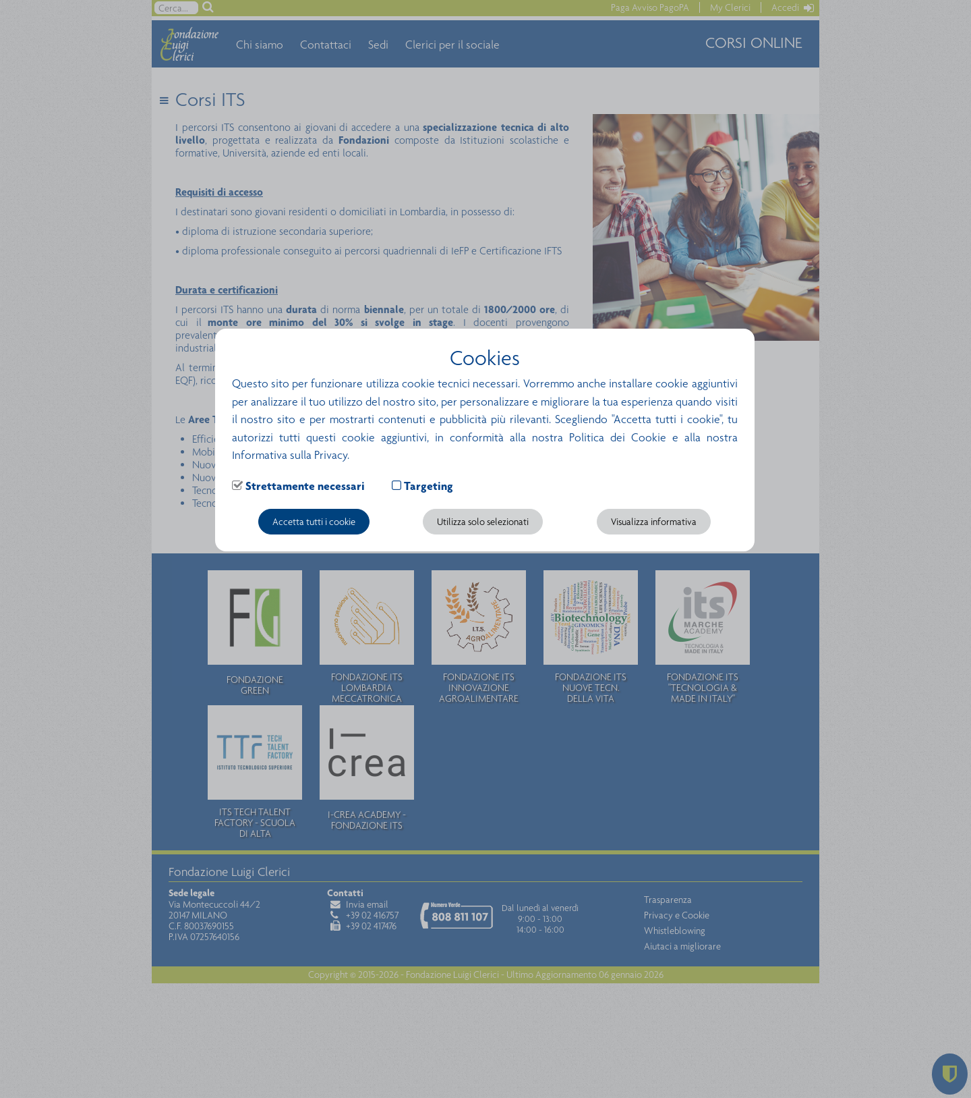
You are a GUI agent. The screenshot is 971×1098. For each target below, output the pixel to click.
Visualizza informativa (654, 521)
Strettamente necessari (305, 486)
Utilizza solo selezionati (483, 521)
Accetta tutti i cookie (313, 521)
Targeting (428, 486)
